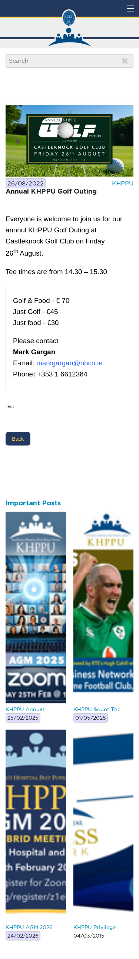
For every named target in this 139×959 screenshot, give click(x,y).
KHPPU (122, 183)
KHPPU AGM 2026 (29, 927)
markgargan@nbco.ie (69, 363)
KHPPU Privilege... (96, 927)
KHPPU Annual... (26, 709)
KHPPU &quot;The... (98, 709)
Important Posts (33, 503)
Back (18, 439)
